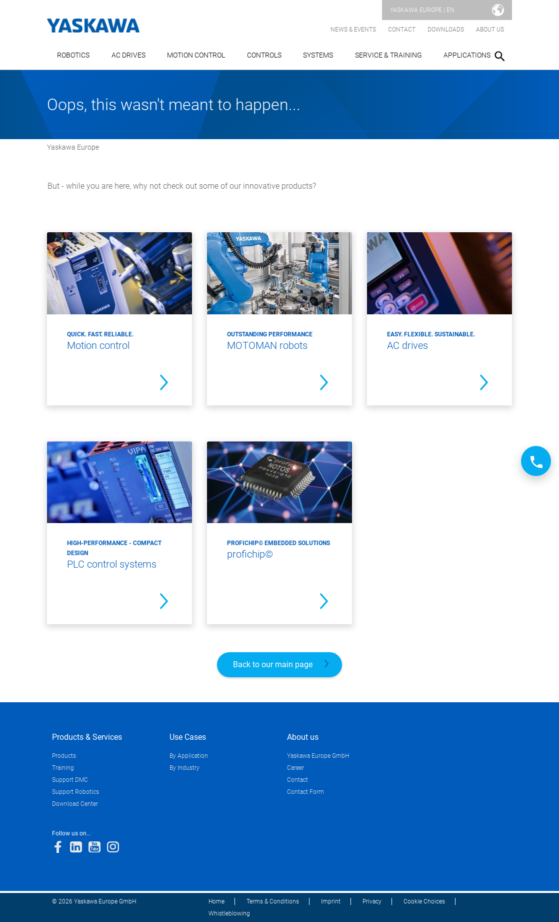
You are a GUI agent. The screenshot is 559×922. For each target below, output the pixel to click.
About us (490, 29)
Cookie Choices (424, 901)
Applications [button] (467, 55)
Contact (402, 29)
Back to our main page (272, 664)
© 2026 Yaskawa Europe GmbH (94, 901)
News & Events (353, 29)
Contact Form (305, 791)
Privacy (372, 901)
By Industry (185, 767)
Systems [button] (318, 55)
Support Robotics (75, 791)
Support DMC (70, 779)
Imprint (330, 901)
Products (64, 755)
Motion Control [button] (196, 55)
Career (295, 767)
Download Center (75, 803)
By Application (189, 755)
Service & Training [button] (388, 55)
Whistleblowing (229, 913)
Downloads (446, 29)
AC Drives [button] (129, 55)
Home (216, 901)
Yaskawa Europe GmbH (318, 755)
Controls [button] (264, 55)
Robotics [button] (73, 55)
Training (63, 767)
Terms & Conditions (272, 901)
